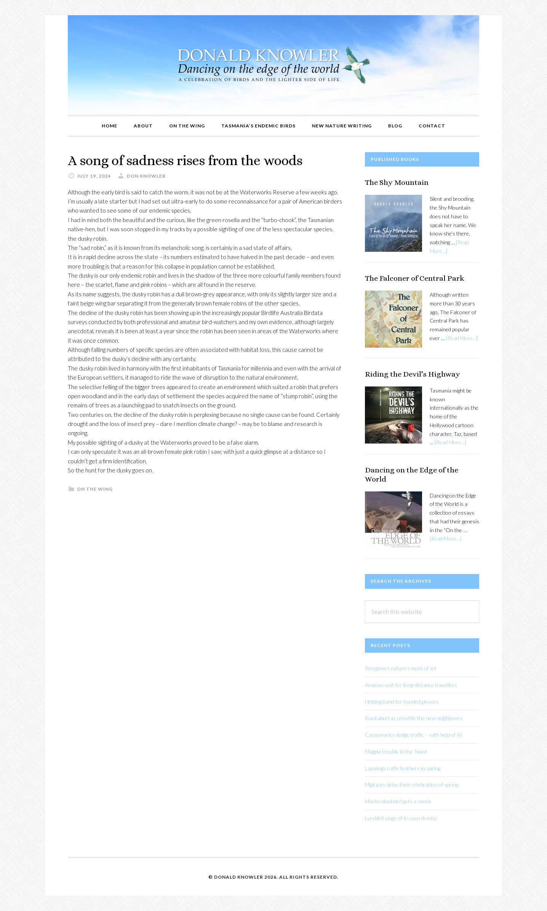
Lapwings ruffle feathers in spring (402, 768)
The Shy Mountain (397, 182)
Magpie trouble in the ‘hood (396, 751)
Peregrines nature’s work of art (401, 668)
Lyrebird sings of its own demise (401, 818)
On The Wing (95, 489)
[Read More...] (462, 338)
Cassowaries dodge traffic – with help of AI (413, 734)
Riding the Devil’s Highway (412, 374)
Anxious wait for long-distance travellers (411, 685)
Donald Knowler (273, 65)
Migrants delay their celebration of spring (411, 784)
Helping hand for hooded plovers (402, 701)
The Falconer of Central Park (414, 278)
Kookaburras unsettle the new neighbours (413, 718)
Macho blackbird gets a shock (398, 801)
